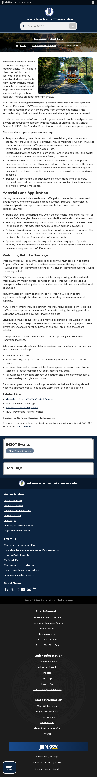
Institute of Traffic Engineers (22, 407)
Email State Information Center (47, 623)
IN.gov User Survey (47, 661)
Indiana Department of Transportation (49, 19)
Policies (47, 672)
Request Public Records (16, 554)
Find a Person (47, 628)
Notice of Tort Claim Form (17, 510)
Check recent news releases (19, 564)
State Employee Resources (47, 689)
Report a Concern (13, 505)
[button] (93, 2)
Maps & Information (47, 706)
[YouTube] (23, 589)
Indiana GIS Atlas (12, 515)
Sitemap (47, 678)
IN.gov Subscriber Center (17, 530)
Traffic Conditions (13, 500)
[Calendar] (34, 589)
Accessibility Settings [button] (47, 756)
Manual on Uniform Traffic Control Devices (29, 399)
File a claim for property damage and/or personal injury (33, 549)
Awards (47, 733)
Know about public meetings (19, 574)
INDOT (23, 45)
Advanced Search (47, 667)
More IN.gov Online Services (18, 525)
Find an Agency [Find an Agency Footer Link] (47, 634)
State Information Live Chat (47, 617)
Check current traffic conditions (20, 544)
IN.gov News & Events (47, 711)
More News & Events (20, 450)
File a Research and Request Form (22, 569)
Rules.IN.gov (10, 520)
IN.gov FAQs (47, 683)
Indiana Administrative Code (47, 728)
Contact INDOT (12, 559)
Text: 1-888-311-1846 (47, 645)
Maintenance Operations (44, 45)
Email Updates (47, 717)
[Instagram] (17, 589)
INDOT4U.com (23, 426)
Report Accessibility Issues (47, 762)
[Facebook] (6, 589)
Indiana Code (47, 722)
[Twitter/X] (12, 589)
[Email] (29, 589)
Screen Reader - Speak (47, 769)
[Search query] (47, 26)
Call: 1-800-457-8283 (47, 639)
